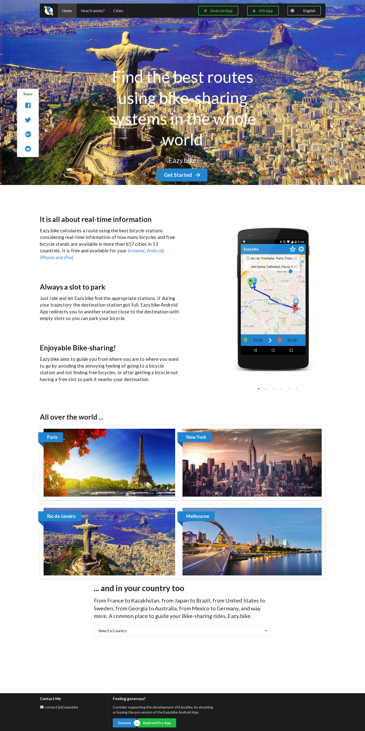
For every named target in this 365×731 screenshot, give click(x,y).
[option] (274, 299)
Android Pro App (157, 723)
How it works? (93, 10)
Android (155, 250)
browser (136, 250)
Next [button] (332, 299)
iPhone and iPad (56, 257)
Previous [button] (215, 299)
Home (67, 10)
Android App (218, 10)
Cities (118, 10)
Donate (124, 723)
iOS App (262, 10)
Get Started (182, 175)
